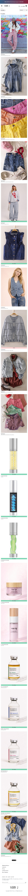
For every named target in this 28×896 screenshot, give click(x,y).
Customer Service (5, 870)
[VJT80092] (14, 287)
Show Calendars (5, 872)
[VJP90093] (14, 76)
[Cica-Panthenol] (14, 666)
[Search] (19, 6)
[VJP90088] (14, 118)
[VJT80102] (14, 371)
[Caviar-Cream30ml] (14, 582)
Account (22, 6)
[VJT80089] (14, 834)
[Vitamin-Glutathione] (14, 792)
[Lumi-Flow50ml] (14, 497)
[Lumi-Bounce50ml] (14, 539)
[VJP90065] (14, 34)
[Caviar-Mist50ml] (14, 624)
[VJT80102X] (14, 329)
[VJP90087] (14, 160)
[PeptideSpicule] (14, 750)
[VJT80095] (14, 244)
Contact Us (4, 867)
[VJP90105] (14, 202)
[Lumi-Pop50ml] (14, 455)
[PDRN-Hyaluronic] (14, 708)
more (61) (14, 860)
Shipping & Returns (5, 865)
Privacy (3, 868)
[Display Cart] (26, 6)
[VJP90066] (14, 413)
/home (2, 8)
